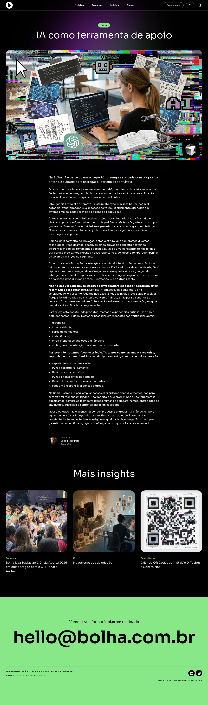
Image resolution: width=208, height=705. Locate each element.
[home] (14, 5)
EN (190, 5)
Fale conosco (174, 5)
